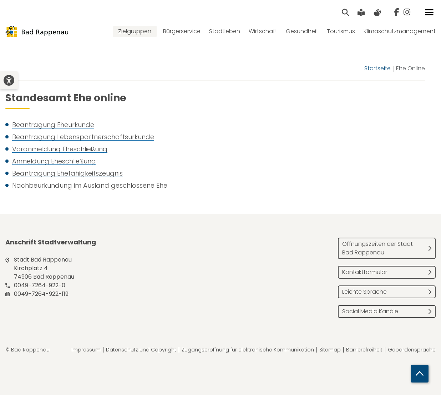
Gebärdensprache (412, 349)
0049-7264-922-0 (39, 285)
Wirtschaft (263, 31)
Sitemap (330, 349)
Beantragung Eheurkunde (53, 124)
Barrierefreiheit (364, 349)
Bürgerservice (182, 31)
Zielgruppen (134, 31)
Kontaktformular (364, 272)
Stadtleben (224, 31)
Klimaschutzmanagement (400, 31)
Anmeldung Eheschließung (54, 161)
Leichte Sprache (364, 292)
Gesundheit (302, 31)
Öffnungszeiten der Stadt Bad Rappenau (377, 248)
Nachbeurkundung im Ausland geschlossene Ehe (89, 185)
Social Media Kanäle (370, 311)
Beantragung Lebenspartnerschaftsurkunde (83, 136)
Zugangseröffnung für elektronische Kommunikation (248, 349)
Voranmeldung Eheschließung (59, 149)
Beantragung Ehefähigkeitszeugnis (67, 173)
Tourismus (341, 31)
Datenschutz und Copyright (141, 349)
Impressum (86, 349)
